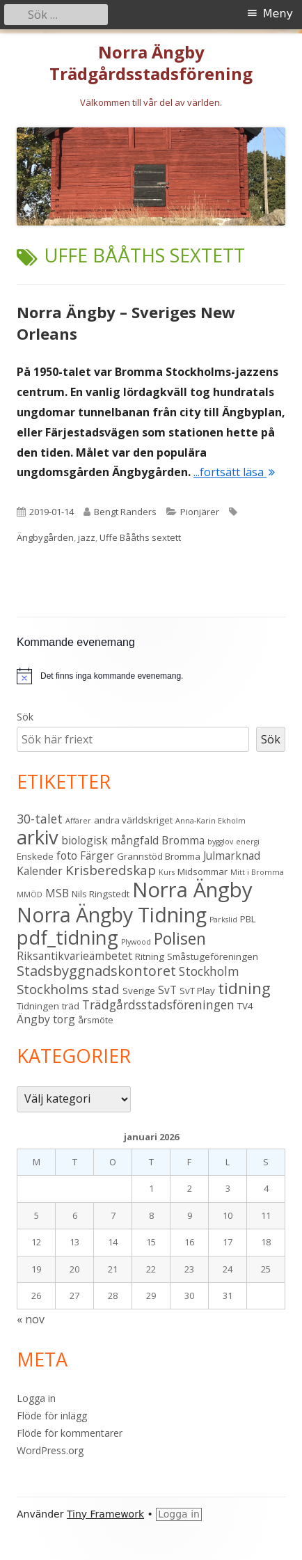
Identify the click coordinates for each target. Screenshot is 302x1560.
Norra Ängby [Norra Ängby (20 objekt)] (192, 890)
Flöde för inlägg (52, 1415)
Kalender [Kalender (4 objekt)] (40, 871)
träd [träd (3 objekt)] (70, 1006)
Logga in (36, 1398)
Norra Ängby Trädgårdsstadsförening (151, 63)
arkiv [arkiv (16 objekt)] (37, 837)
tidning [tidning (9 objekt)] (244, 988)
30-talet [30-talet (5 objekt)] (40, 818)
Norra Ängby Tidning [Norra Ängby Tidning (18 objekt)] (112, 914)
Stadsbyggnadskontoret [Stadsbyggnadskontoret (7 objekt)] (96, 970)
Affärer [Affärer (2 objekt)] (78, 821)
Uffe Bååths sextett (140, 537)
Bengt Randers (125, 511)
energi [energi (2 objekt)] (248, 841)
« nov (31, 1319)
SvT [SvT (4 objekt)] (167, 990)
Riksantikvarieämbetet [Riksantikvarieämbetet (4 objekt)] (74, 955)
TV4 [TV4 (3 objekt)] (245, 1006)
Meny (278, 13)
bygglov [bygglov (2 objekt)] (220, 841)
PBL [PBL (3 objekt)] (248, 919)
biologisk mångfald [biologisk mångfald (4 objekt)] (110, 840)
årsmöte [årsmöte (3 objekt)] (95, 1020)
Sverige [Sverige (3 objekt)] (138, 990)
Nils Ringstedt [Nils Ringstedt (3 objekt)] (100, 894)
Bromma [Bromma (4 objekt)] (183, 840)
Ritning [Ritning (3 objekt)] (149, 956)
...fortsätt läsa (234, 472)
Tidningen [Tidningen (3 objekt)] (38, 1006)
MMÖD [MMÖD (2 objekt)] (29, 894)
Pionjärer (199, 511)
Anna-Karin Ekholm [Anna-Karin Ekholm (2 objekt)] (210, 821)
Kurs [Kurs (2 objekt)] (167, 872)
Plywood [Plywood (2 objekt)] (136, 942)
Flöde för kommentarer (69, 1433)
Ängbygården (45, 537)
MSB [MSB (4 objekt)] (57, 893)
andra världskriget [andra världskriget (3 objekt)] (133, 820)
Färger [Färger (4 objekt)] (97, 855)
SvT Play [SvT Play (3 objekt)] (197, 990)
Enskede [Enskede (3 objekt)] (35, 856)
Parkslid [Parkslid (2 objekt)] (223, 919)
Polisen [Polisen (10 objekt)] (180, 938)
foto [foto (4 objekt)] (66, 855)
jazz (86, 537)
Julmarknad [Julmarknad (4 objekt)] (231, 855)
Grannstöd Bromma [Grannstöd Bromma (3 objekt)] (158, 856)
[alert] (111, 676)
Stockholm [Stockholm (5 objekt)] (209, 971)
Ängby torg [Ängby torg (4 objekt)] (46, 1019)
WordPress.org (50, 1450)
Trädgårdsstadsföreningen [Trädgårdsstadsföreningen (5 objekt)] (158, 1004)
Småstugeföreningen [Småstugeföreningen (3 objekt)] (212, 956)
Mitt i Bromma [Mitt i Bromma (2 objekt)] (257, 872)
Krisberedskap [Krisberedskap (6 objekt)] (110, 870)
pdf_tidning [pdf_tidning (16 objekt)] (67, 937)
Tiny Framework (105, 1514)
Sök (25, 716)
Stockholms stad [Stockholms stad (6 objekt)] (68, 989)
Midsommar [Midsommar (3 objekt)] (202, 871)
